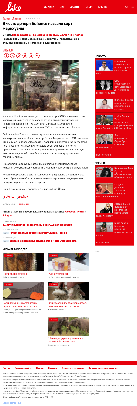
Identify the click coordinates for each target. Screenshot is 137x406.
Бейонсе (9, 196)
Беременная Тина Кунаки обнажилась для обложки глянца (123, 173)
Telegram (8, 215)
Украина (49, 6)
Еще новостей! (103, 154)
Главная (6, 18)
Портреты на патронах (15, 273)
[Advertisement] (25, 336)
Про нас (6, 368)
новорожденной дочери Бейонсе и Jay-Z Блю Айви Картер (47, 35)
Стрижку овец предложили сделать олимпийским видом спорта (67, 304)
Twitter (80, 211)
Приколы (16, 18)
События (75, 6)
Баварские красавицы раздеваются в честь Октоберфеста (40, 241)
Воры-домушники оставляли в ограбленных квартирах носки (20, 304)
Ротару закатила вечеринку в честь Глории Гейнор (35, 233)
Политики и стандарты (73, 368)
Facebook (69, 211)
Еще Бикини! (102, 242)
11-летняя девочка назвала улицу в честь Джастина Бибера (37, 225)
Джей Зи (23, 196)
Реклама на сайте (23, 368)
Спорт (89, 6)
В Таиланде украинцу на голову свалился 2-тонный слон (65, 339)
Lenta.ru (23, 204)
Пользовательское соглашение (102, 368)
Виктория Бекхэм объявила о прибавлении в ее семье (123, 104)
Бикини (103, 6)
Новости (100, 56)
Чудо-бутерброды (58, 273)
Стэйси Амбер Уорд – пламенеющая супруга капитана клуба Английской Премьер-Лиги (114, 122)
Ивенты (39, 368)
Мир (62, 6)
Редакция (52, 368)
